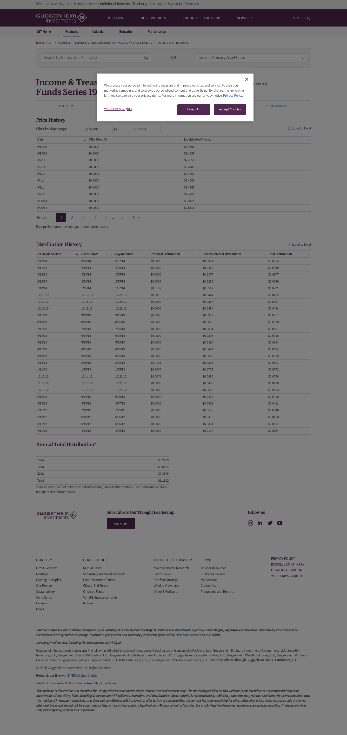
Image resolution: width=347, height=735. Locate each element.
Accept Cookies (230, 109)
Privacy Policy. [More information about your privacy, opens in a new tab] (233, 95)
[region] (175, 98)
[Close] (246, 79)
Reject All (193, 109)
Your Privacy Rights (118, 109)
